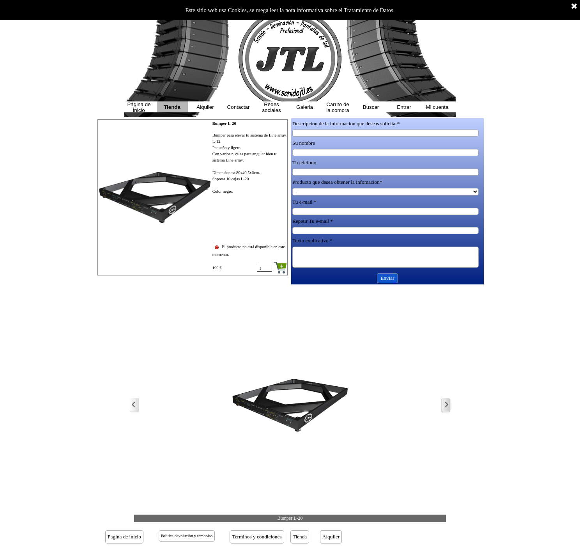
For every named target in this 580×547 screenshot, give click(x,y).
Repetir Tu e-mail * (312, 221)
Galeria (304, 107)
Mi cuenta (437, 107)
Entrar (404, 107)
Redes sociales (271, 107)
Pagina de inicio (124, 537)
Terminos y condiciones (256, 537)
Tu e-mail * (304, 202)
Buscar (371, 107)
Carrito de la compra (337, 107)
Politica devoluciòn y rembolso (187, 536)
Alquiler (205, 107)
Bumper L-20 (224, 123)
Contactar (238, 107)
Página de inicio (138, 107)
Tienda (172, 107)
